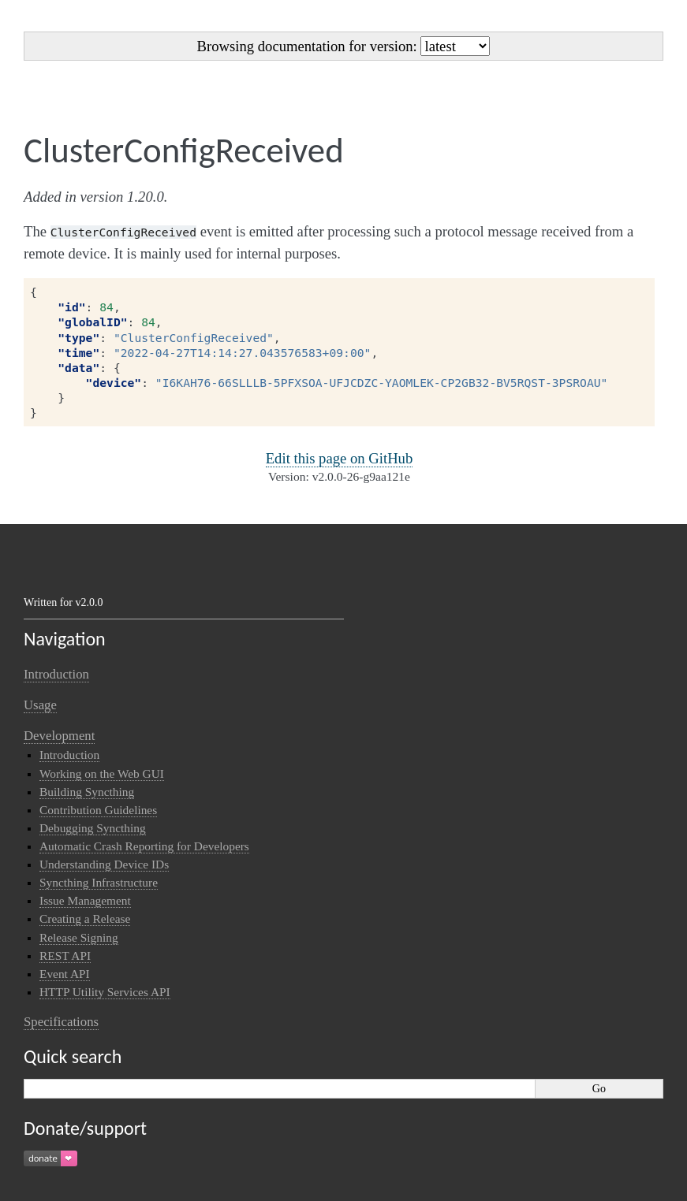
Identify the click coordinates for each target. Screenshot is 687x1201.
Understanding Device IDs (104, 864)
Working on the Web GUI (101, 773)
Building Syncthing (86, 791)
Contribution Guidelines (98, 809)
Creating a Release (84, 918)
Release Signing (78, 937)
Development (59, 735)
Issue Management (85, 900)
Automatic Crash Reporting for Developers (144, 846)
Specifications (61, 1021)
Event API (64, 973)
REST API (65, 955)
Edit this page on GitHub (339, 458)
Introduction (56, 674)
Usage (40, 704)
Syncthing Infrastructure (98, 882)
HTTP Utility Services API (104, 991)
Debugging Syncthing (92, 828)
